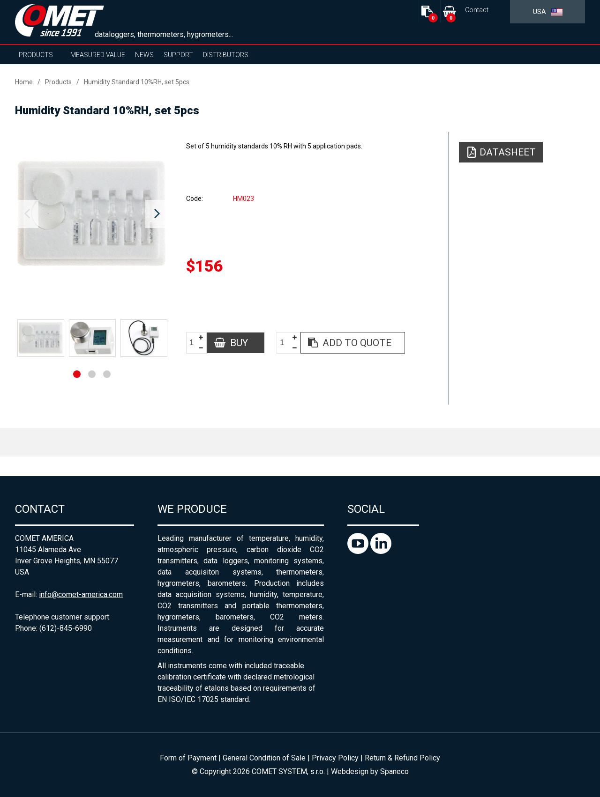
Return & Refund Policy (402, 757)
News (144, 55)
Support (178, 55)
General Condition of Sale (264, 757)
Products (36, 55)
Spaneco (394, 771)
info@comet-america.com (81, 594)
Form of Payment (188, 757)
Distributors (225, 55)
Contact (476, 10)
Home (24, 82)
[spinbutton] (195, 343)
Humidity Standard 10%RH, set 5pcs (136, 82)
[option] (92, 214)
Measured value (97, 55)
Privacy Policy (335, 757)
